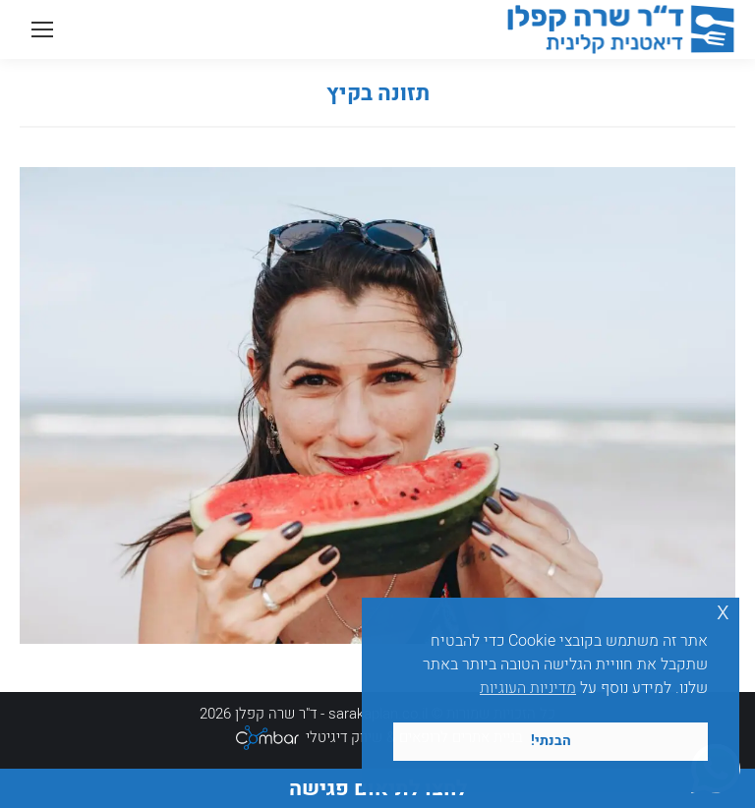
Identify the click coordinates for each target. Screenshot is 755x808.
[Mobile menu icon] (42, 29)
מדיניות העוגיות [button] (528, 688)
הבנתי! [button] (551, 740)
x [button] (723, 612)
